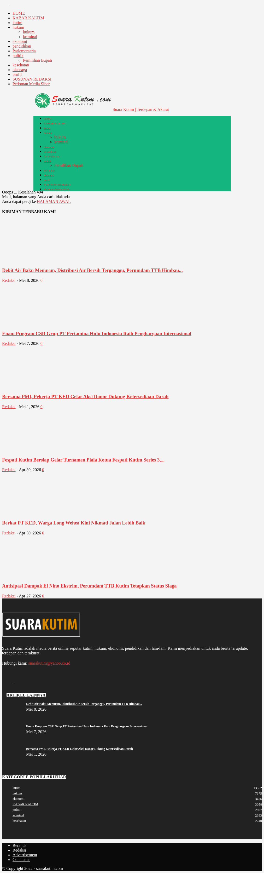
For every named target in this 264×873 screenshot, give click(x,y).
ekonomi (20, 41)
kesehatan (21, 65)
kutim (17, 22)
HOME (19, 13)
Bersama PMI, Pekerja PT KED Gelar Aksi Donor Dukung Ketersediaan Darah (85, 396)
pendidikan (22, 46)
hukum (18, 27)
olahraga (20, 69)
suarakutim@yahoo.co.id (49, 663)
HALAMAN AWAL (54, 201)
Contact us (21, 859)
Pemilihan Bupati (37, 60)
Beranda (19, 845)
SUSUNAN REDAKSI (32, 79)
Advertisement (25, 855)
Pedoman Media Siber (31, 84)
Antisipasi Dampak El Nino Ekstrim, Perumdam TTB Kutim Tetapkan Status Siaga (89, 586)
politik (18, 55)
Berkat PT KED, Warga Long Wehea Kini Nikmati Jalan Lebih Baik (73, 523)
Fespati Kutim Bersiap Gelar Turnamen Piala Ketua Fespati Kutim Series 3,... (83, 460)
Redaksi (9, 280)
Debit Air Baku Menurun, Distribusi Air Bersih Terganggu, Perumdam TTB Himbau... (92, 270)
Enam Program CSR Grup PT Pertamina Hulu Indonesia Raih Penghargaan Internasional (96, 333)
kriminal (30, 37)
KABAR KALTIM (28, 18)
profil (17, 74)
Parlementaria (24, 51)
